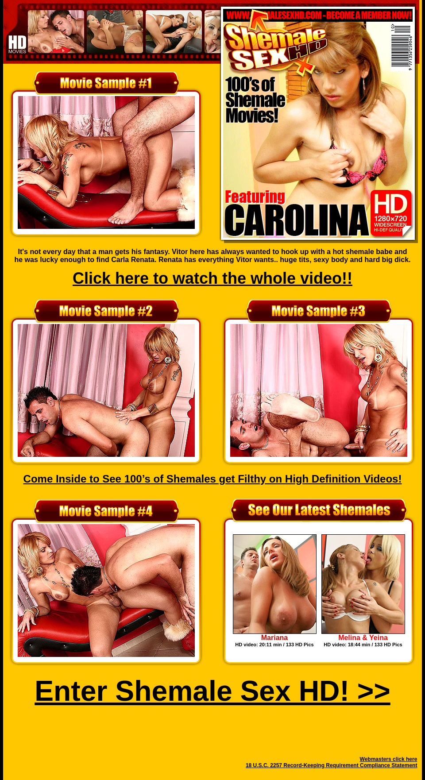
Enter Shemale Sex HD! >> (212, 691)
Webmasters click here (388, 759)
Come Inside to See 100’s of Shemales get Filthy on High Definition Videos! (212, 479)
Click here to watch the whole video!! (212, 278)
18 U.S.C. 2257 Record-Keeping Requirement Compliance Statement (331, 765)
